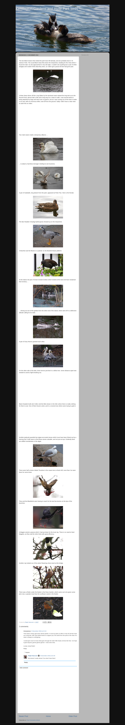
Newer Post (23, 716)
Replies (27, 652)
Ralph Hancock (32, 655)
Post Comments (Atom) (33, 720)
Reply (25, 648)
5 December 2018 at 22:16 (38, 631)
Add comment (24, 667)
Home (48, 716)
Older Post (73, 716)
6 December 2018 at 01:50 (47, 655)
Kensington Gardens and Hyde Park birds (47, 9)
